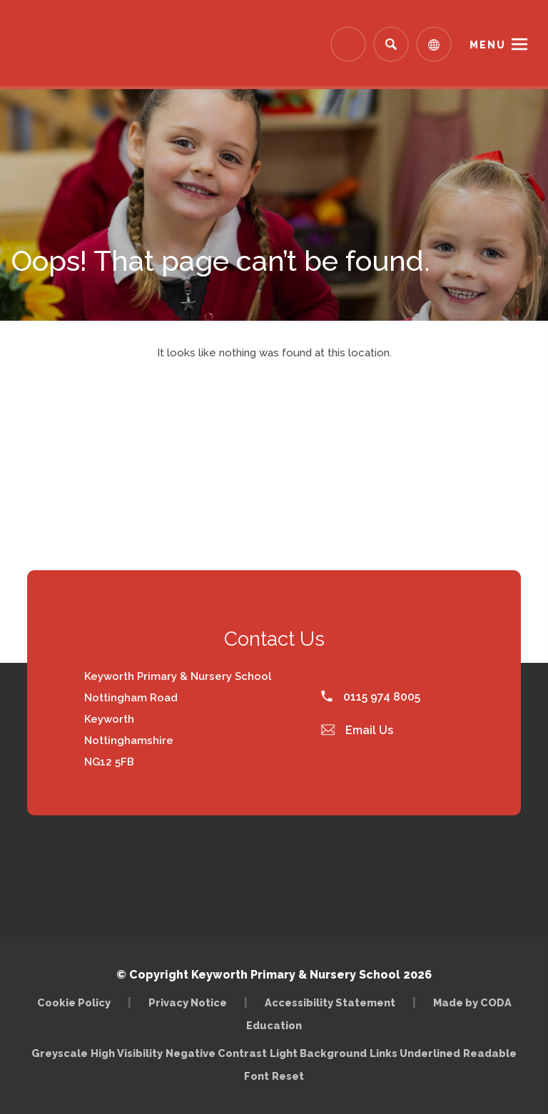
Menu (488, 45)
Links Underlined (415, 1053)
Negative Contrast (216, 1053)
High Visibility (127, 1053)
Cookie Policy (74, 1002)
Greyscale (59, 1053)
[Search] (391, 44)
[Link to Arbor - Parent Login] (348, 44)
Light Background (318, 1053)
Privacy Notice (187, 1002)
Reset (288, 1076)
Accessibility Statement (330, 1002)
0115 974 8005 (370, 696)
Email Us (357, 730)
